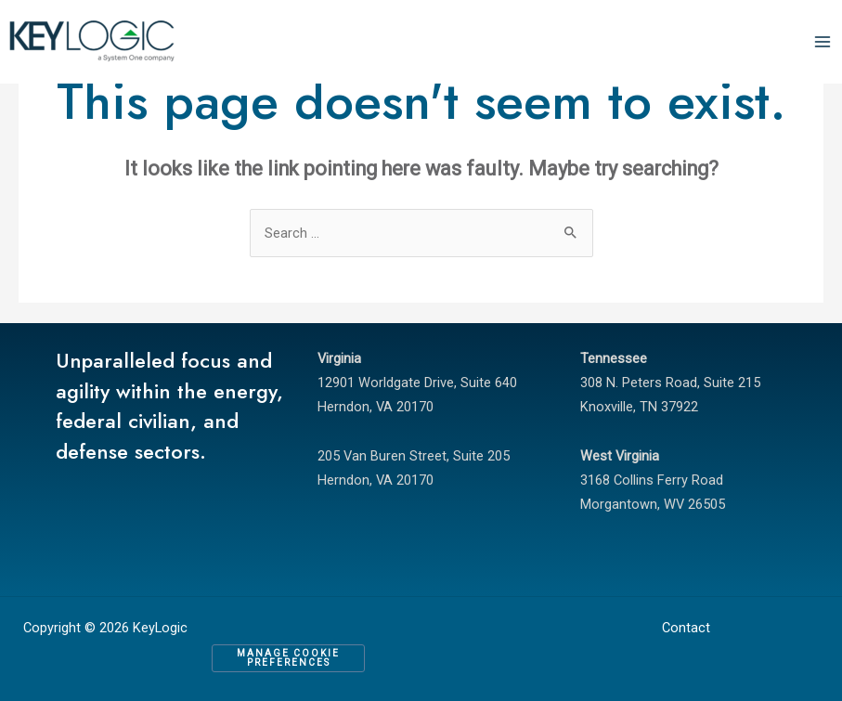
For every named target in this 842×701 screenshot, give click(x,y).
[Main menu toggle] (822, 41)
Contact (686, 627)
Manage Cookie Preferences (288, 658)
